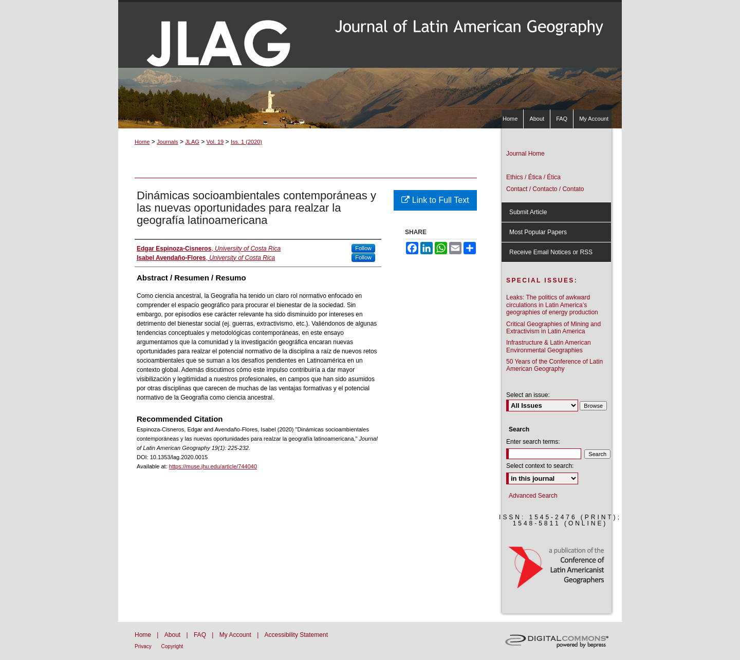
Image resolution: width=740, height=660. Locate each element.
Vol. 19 (215, 142)
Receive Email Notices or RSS (551, 252)
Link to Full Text (435, 200)
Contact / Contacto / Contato (545, 189)
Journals (167, 142)
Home (142, 142)
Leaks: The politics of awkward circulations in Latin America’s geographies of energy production (552, 305)
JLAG (192, 142)
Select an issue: (528, 395)
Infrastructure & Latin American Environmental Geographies (548, 346)
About (173, 634)
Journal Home (525, 153)
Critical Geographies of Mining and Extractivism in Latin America (553, 327)
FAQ (201, 634)
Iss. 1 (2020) (246, 142)
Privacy (144, 646)
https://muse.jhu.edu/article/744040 (213, 466)
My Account (236, 634)
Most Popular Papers (538, 232)
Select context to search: (540, 465)
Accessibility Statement (296, 634)
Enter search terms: (533, 441)
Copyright (172, 646)
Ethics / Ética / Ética (533, 177)
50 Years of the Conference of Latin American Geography (554, 365)
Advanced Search (533, 495)
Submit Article (528, 212)
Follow (363, 248)
